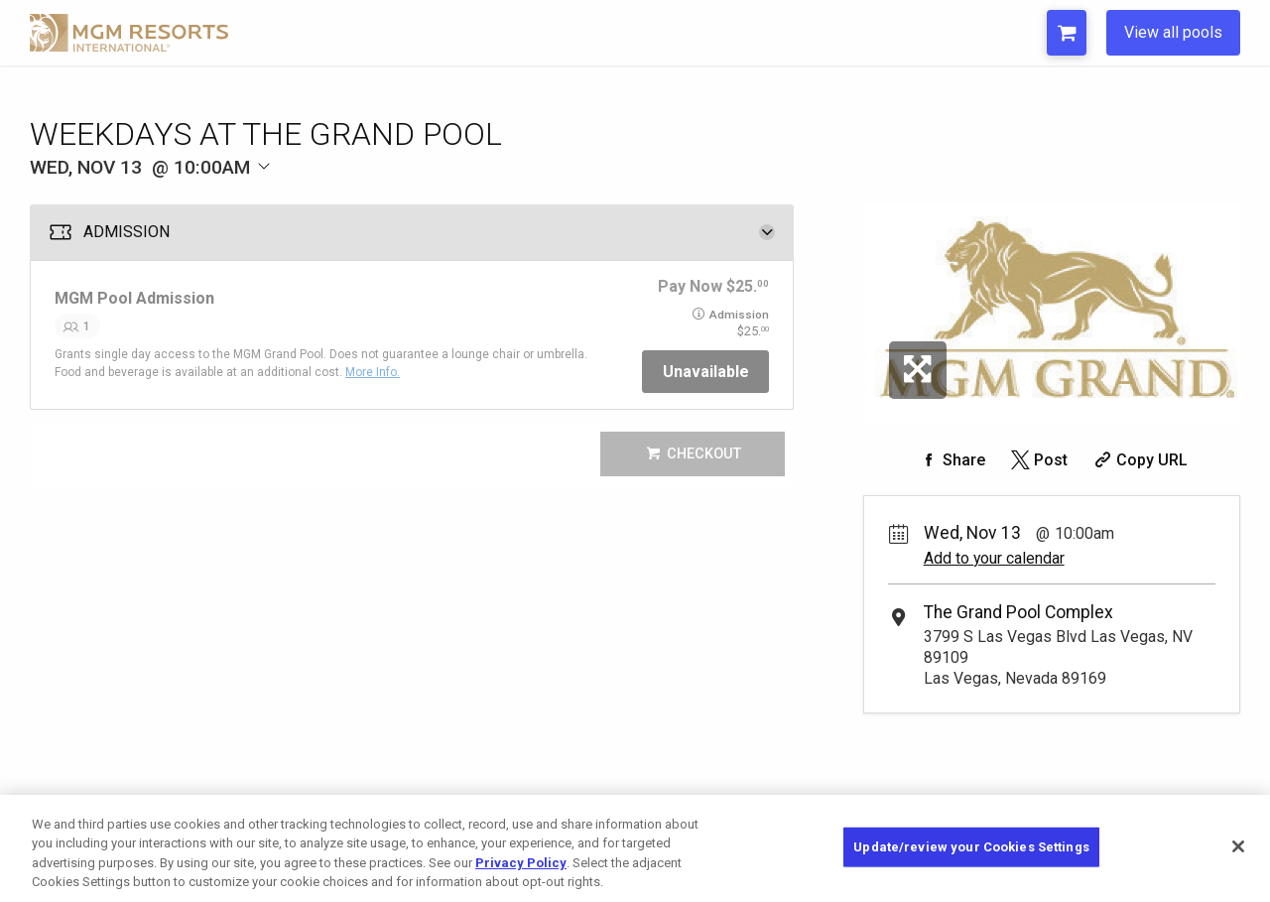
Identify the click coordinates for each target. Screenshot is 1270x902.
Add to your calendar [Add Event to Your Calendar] (994, 558)
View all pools (1173, 32)
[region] (635, 848)
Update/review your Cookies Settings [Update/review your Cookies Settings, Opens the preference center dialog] (971, 846)
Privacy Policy (521, 862)
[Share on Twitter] (1037, 460)
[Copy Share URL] (1138, 460)
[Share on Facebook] (950, 460)
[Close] (1238, 846)
